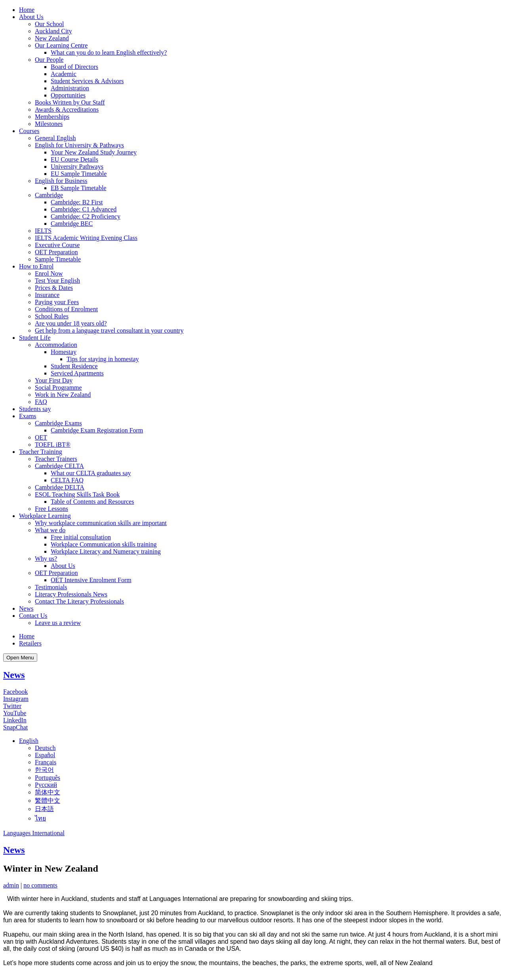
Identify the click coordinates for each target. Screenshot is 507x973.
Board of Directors (74, 66)
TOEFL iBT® (53, 444)
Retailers (30, 643)
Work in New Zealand (63, 394)
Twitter (12, 706)
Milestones (49, 123)
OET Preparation (56, 252)
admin (11, 885)
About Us (31, 16)
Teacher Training (40, 451)
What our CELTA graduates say (91, 473)
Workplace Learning (45, 515)
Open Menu (20, 658)
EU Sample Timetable (79, 173)
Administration (70, 88)
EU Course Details (74, 159)
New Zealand (52, 38)
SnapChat (15, 727)
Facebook (15, 691)
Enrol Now (49, 273)
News (26, 608)
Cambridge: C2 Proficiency (85, 216)
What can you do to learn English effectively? (109, 52)
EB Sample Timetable (78, 188)
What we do (50, 530)
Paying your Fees (57, 302)
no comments (40, 885)
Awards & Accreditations (67, 109)
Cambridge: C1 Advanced (83, 209)
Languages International (34, 833)
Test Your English (57, 280)
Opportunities (68, 95)
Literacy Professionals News (71, 594)
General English (55, 138)
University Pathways (77, 166)
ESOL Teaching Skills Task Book (77, 494)
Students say (35, 409)
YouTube (14, 713)
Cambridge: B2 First (77, 202)
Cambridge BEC (72, 223)
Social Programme (58, 387)
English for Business (61, 180)
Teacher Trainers (56, 458)
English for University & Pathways (79, 145)
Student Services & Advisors (87, 81)
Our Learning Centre (61, 45)
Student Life (35, 337)
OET (41, 437)
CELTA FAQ (67, 480)
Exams (27, 416)
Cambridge (49, 195)
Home (26, 9)
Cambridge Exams (58, 423)
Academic (63, 73)
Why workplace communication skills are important (101, 523)
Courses (29, 131)
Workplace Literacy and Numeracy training (106, 551)
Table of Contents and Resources (92, 501)
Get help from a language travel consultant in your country (109, 330)
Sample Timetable (58, 259)
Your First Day (53, 380)
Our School (49, 24)
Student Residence (74, 366)
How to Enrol (36, 266)
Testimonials (51, 587)
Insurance (47, 294)
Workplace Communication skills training (104, 544)
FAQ (41, 401)
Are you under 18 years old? (71, 323)
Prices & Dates (54, 287)
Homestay (63, 351)
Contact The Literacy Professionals (79, 601)
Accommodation (56, 344)
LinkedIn (15, 720)
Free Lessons (51, 508)
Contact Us (33, 615)
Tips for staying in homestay (103, 359)
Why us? (46, 558)
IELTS (43, 230)
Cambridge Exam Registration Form (97, 430)
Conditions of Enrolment (66, 309)
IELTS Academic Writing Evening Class (86, 237)
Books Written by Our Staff (70, 102)
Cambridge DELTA (59, 487)
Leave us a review (58, 622)
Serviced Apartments (77, 373)
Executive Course (57, 245)
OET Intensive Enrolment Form (91, 580)
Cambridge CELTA (59, 466)
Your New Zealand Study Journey (94, 152)
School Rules (52, 316)
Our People (49, 59)
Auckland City (53, 31)
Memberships (52, 116)
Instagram (16, 698)
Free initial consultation (81, 537)
